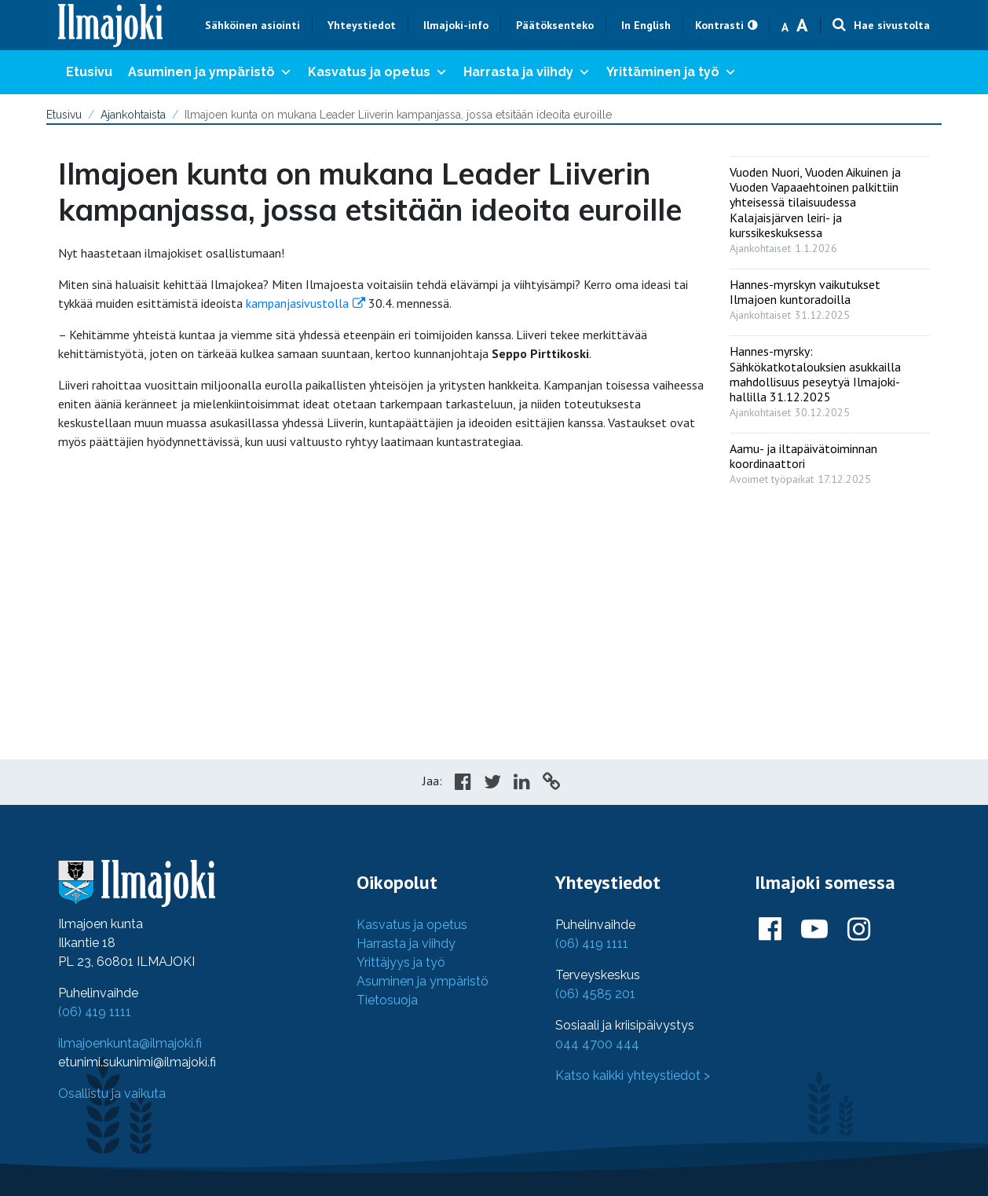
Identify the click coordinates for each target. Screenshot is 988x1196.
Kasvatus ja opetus (378, 72)
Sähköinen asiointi (252, 25)
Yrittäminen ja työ (671, 72)
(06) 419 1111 (94, 1011)
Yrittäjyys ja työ (401, 962)
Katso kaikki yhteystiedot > (632, 1075)
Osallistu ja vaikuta (112, 1093)
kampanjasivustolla (297, 303)
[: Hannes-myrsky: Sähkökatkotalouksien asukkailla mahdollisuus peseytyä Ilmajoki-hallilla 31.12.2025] (830, 378)
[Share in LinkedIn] (522, 784)
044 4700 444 (597, 1044)
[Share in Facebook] (463, 784)
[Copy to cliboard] (551, 784)
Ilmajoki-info (456, 25)
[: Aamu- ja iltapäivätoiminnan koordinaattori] (830, 460)
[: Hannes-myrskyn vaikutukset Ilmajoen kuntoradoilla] (830, 296)
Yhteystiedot (362, 25)
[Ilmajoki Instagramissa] (858, 930)
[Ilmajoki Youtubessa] (814, 930)
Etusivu (89, 71)
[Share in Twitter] (492, 784)
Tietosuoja (387, 1000)
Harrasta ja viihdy (527, 72)
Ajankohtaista (133, 114)
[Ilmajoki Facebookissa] (770, 930)
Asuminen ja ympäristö (210, 72)
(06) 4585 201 (595, 993)
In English (646, 25)
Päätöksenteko (555, 25)
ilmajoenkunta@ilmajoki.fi (130, 1043)
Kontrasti (719, 25)
